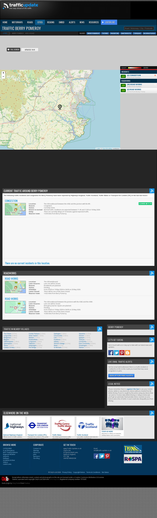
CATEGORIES (7, 448)
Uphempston (8, 343)
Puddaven (57, 340)
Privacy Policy (67, 472)
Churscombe (58, 336)
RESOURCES (94, 22)
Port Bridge (32, 347)
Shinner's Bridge (59, 343)
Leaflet (98, 148)
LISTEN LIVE (110, 22)
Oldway (56, 341)
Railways (6, 458)
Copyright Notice (79, 472)
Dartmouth (126, 33)
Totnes (105, 33)
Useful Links (7, 464)
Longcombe (7, 336)
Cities (5, 33)
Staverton (82, 334)
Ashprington (33, 345)
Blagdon (6, 340)
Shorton (81, 336)
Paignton (114, 33)
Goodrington (83, 345)
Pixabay (27, 483)
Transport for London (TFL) (38, 426)
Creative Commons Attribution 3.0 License (89, 477)
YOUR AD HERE (112, 424)
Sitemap (36, 450)
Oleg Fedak (16, 483)
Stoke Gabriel (33, 336)
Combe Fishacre (34, 334)
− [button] (3, 77)
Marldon (31, 338)
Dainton (81, 347)
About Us (36, 452)
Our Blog (36, 458)
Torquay (137, 33)
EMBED (61, 22)
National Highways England (14, 426)
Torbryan (82, 340)
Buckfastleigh (149, 33)
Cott (55, 338)
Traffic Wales (63, 426)
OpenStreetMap (107, 148)
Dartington (57, 334)
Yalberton (32, 343)
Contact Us (37, 448)
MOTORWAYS (17, 22)
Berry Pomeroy (93, 33)
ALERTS (72, 22)
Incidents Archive (9, 460)
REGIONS (50, 22)
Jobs (34, 454)
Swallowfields (33, 340)
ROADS (30, 22)
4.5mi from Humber (138, 74)
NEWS (82, 22)
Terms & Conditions (93, 472)
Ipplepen (82, 338)
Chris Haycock (54, 479)
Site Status (105, 472)
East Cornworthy (84, 343)
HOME (5, 22)
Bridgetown (7, 338)
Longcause (32, 341)
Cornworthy (82, 341)
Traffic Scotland (88, 426)
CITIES (40, 22)
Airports (6, 456)
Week (56, 345)
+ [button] (3, 73)
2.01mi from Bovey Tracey (138, 90)
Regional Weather (9, 454)
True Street (7, 334)
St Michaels (57, 347)
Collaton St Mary (9, 347)
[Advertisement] (145, 10)
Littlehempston (8, 341)
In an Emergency (8, 450)
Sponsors (36, 456)
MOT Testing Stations (10, 452)
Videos (5, 462)
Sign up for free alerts (121, 376)
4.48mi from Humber (138, 83)
